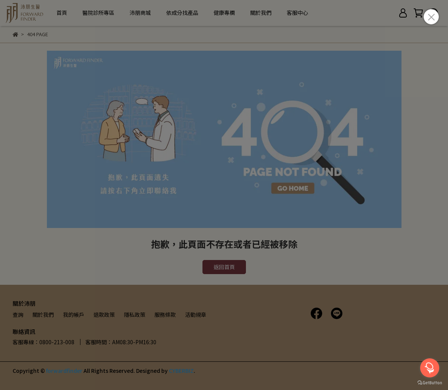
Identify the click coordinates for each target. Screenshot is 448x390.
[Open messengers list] (429, 367)
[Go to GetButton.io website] (429, 382)
